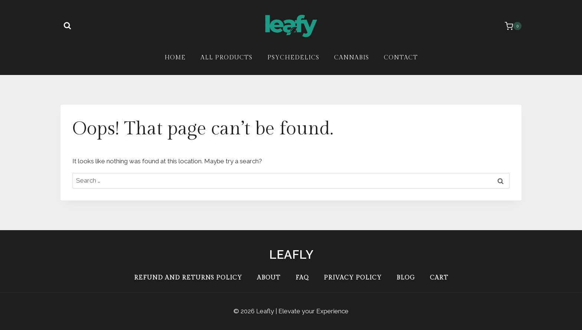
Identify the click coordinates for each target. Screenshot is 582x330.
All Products (226, 57)
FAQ (302, 277)
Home (175, 57)
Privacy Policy (353, 277)
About (269, 277)
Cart (439, 277)
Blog (405, 277)
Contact (401, 57)
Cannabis (351, 57)
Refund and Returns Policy (188, 277)
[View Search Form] (67, 26)
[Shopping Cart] (509, 26)
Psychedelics (293, 57)
